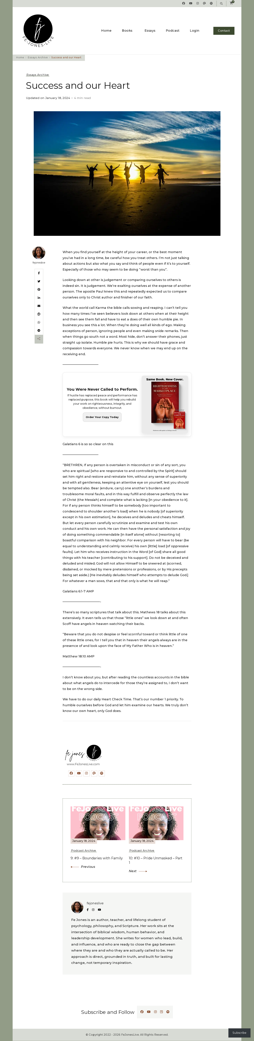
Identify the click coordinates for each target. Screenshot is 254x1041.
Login (195, 31)
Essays (150, 31)
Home (106, 31)
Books (127, 31)
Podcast (173, 31)
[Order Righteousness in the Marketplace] (127, 404)
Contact (224, 30)
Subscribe (239, 1032)
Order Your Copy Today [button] (102, 417)
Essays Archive (37, 74)
